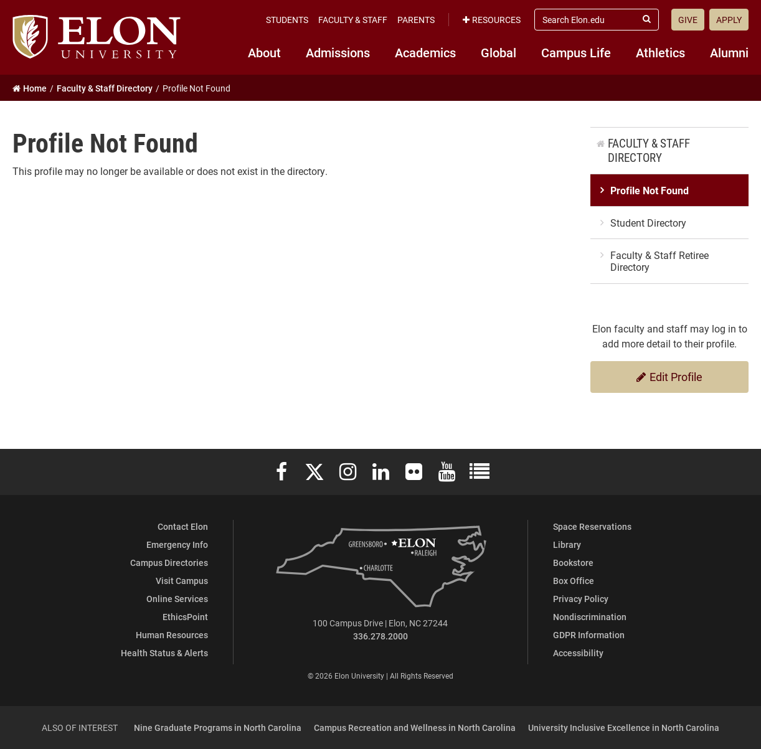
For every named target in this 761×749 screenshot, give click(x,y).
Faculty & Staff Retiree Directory (659, 260)
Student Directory (648, 222)
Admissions (338, 52)
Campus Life (576, 52)
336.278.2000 (380, 636)
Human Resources (172, 635)
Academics (425, 52)
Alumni (729, 52)
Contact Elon (183, 526)
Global (498, 52)
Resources (492, 20)
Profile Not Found (649, 190)
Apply (729, 20)
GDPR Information (589, 635)
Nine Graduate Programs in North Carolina (217, 727)
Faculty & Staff (352, 20)
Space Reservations (592, 526)
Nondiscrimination (589, 617)
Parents (416, 20)
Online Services (177, 599)
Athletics (660, 52)
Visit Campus (182, 580)
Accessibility (578, 653)
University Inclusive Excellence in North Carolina (623, 727)
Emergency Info (177, 544)
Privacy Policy (580, 599)
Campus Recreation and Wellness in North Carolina (415, 727)
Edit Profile (669, 376)
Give (687, 20)
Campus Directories (169, 562)
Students (287, 20)
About (264, 52)
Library (567, 544)
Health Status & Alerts (164, 653)
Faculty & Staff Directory (649, 150)
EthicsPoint (185, 617)
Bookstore (573, 562)
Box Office (573, 580)
